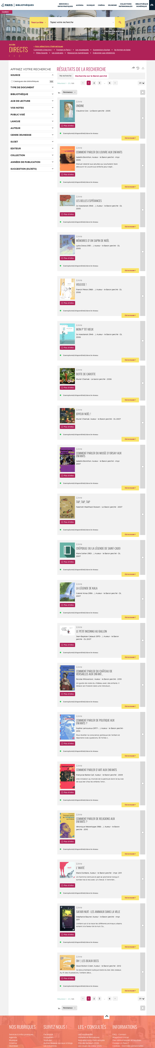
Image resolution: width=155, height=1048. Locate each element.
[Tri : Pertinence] (69, 92)
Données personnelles (132, 1046)
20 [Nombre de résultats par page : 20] (140, 83)
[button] (152, 5)
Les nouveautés (85, 1034)
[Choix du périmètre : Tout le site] (39, 22)
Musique (13, 1040)
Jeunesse (13, 1046)
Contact (122, 1034)
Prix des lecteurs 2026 (88, 1043)
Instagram (49, 1037)
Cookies (116, 1046)
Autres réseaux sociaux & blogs (58, 1043)
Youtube (48, 1040)
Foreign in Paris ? (120, 1043)
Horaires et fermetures (88, 1037)
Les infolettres (50, 1046)
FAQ (114, 1034)
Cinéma (13, 1043)
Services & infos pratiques (21, 1034)
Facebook (48, 1034)
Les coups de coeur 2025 (90, 1046)
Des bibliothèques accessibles (126, 1040)
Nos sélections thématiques (91, 1040)
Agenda (13, 1037)
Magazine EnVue (120, 1037)
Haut (106, 1016)
